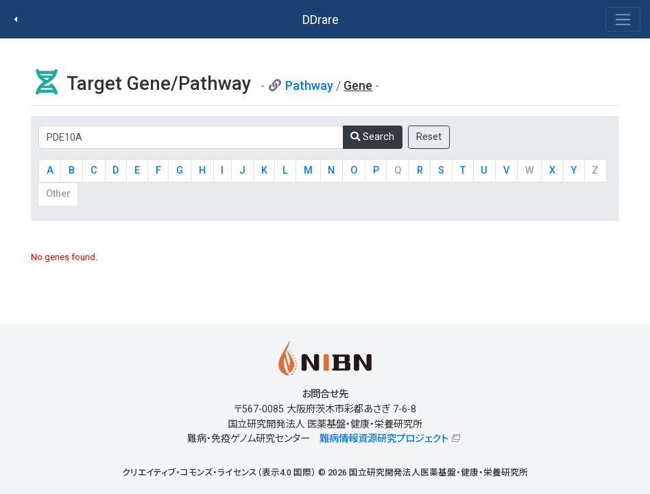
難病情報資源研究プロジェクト (384, 439)
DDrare (320, 19)
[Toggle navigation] (622, 19)
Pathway (309, 85)
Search (372, 137)
